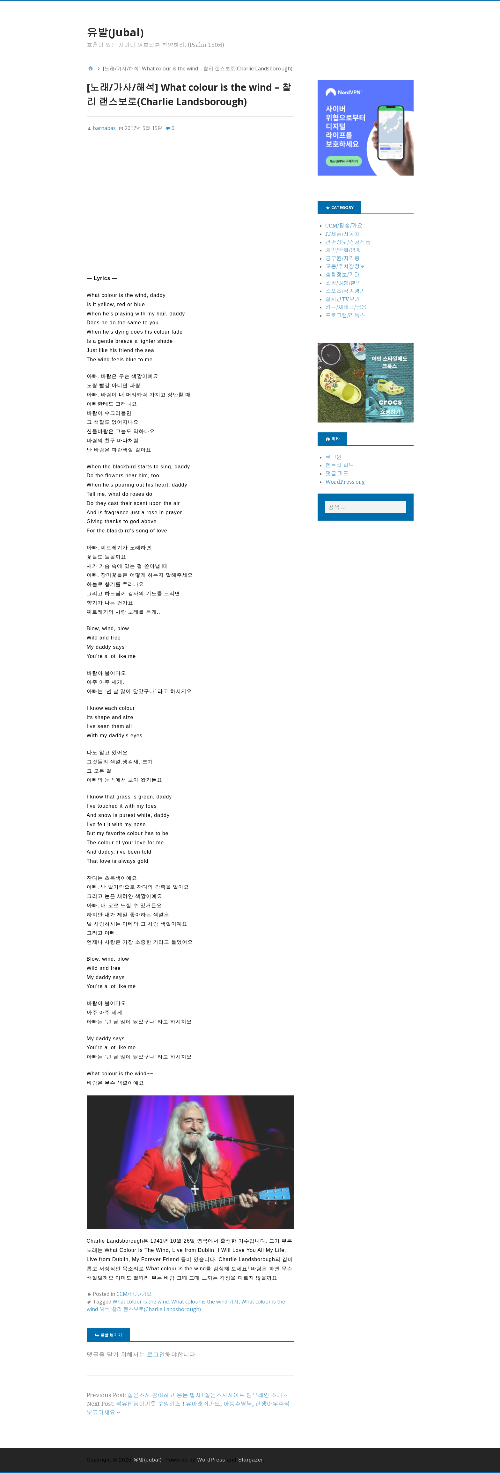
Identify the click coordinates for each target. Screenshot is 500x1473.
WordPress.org (345, 482)
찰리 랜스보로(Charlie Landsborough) (156, 1309)
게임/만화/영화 (343, 250)
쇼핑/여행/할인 (343, 283)
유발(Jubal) (115, 32)
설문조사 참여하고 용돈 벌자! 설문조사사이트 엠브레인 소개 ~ (207, 1395)
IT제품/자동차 (342, 234)
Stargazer (250, 1459)
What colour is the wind (141, 1301)
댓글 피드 (336, 473)
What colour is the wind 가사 (205, 1301)
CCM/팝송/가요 (134, 1293)
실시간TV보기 (342, 299)
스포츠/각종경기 (345, 291)
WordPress (211, 1459)
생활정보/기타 (342, 274)
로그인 (156, 1354)
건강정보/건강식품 (348, 242)
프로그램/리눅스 (345, 315)
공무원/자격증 (342, 258)
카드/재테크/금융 (346, 307)
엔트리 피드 (339, 465)
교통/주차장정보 (345, 266)
